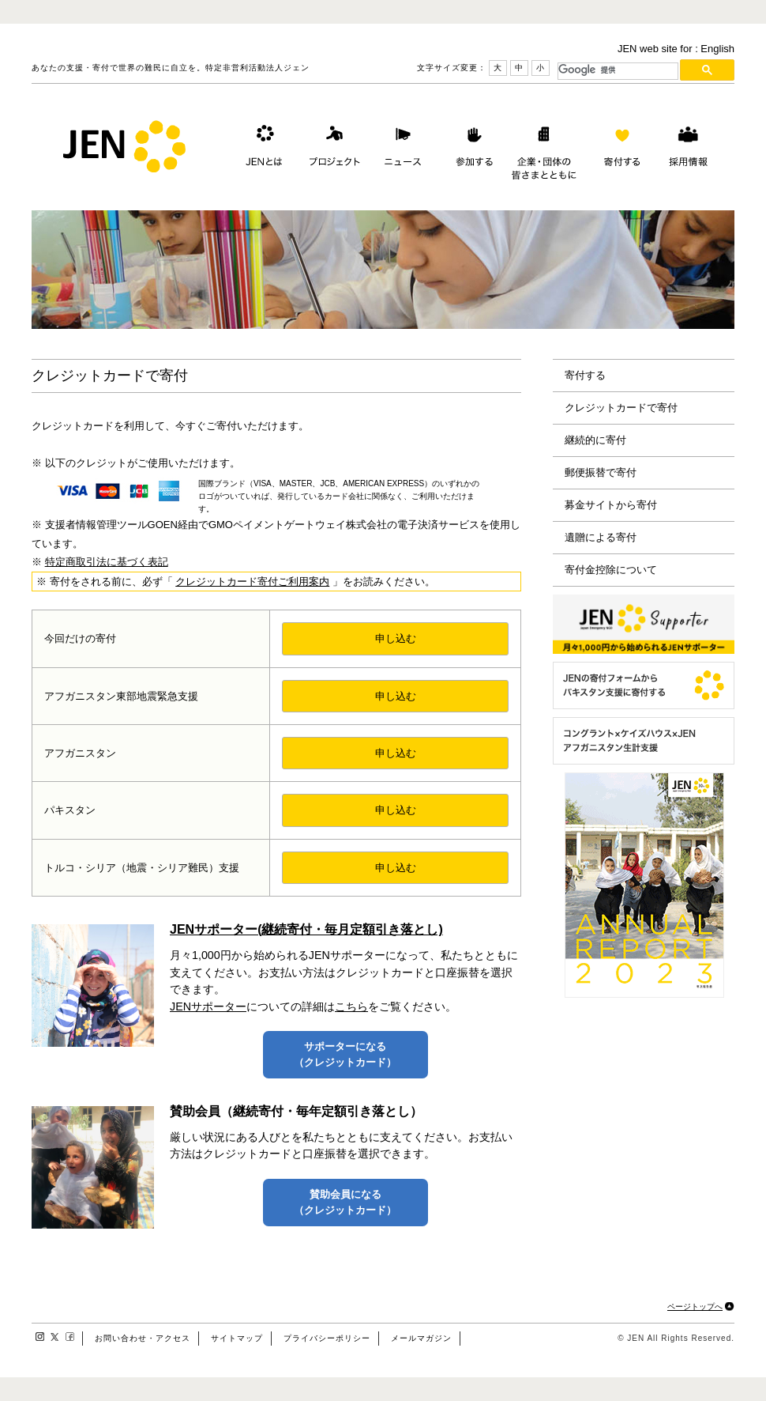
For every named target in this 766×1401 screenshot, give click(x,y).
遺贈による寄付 (600, 537)
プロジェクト (331, 149)
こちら (351, 1006)
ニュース (401, 149)
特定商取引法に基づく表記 (106, 562)
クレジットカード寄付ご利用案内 (252, 581)
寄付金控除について (611, 570)
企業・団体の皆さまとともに (544, 149)
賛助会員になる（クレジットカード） (345, 1202)
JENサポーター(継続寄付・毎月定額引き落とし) (306, 929)
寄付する (618, 149)
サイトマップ (237, 1338)
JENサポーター (208, 1006)
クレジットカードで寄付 (621, 408)
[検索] (618, 69)
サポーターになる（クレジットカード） (345, 1054)
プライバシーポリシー (326, 1338)
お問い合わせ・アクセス (142, 1338)
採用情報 (687, 149)
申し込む (395, 638)
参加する (470, 149)
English (717, 49)
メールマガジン (421, 1338)
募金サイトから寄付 (611, 505)
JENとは (262, 149)
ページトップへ (695, 1306)
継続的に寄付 (595, 440)
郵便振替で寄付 (600, 472)
